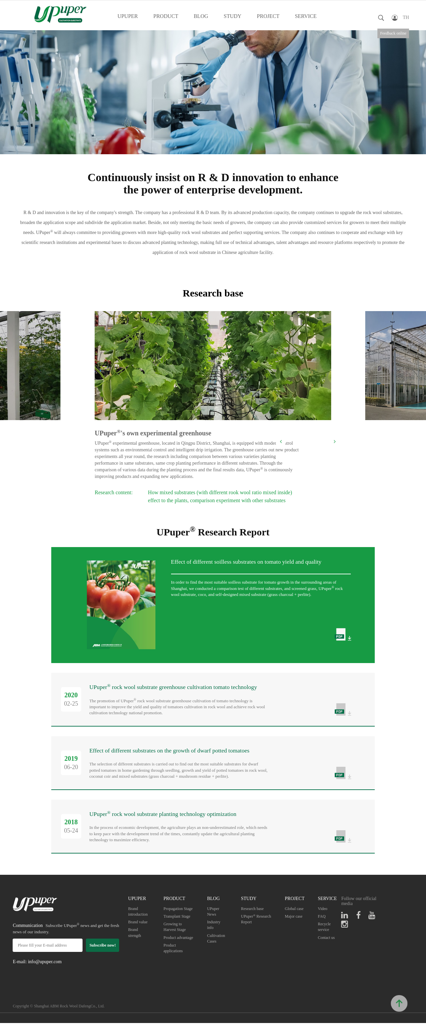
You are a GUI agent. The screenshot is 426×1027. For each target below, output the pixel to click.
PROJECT (268, 16)
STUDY (232, 16)
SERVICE (306, 16)
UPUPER (127, 16)
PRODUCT (165, 16)
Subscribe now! (103, 949)
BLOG (201, 16)
